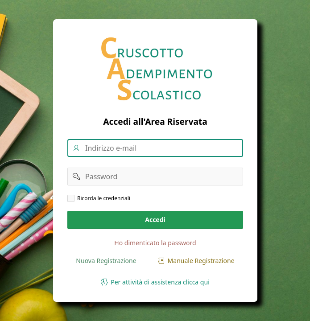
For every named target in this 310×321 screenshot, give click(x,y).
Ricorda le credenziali (103, 198)
